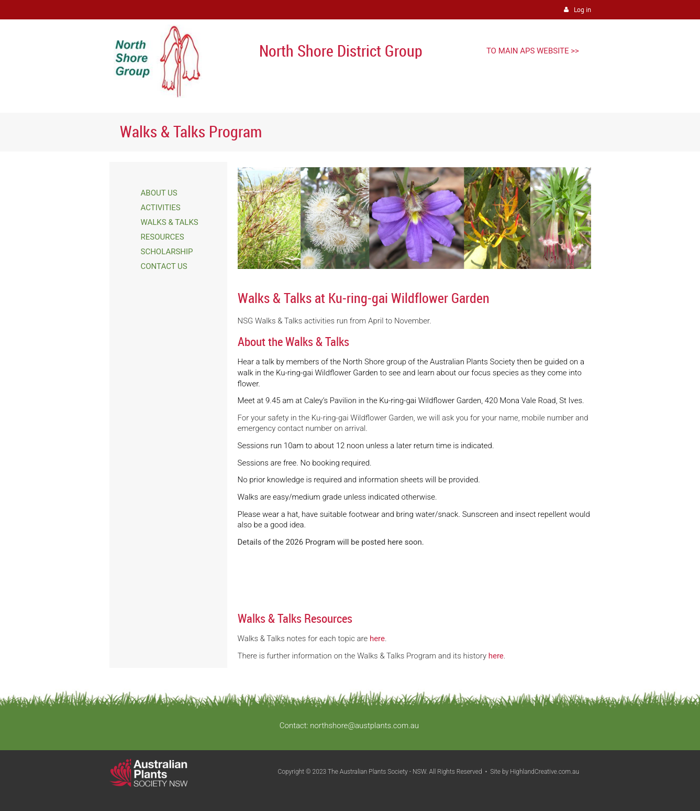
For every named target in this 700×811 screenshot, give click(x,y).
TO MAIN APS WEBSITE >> (532, 51)
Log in (582, 9)
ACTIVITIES (161, 207)
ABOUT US (159, 193)
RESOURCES (162, 237)
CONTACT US (164, 266)
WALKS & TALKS (169, 222)
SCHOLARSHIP (167, 251)
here (377, 638)
